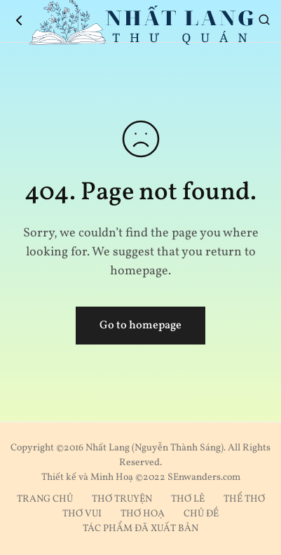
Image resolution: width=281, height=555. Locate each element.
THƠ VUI (82, 514)
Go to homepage (140, 325)
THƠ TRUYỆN (122, 499)
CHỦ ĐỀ (201, 514)
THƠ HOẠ (143, 514)
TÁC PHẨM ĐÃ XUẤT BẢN (140, 528)
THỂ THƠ (244, 499)
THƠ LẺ (188, 499)
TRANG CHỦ (45, 499)
